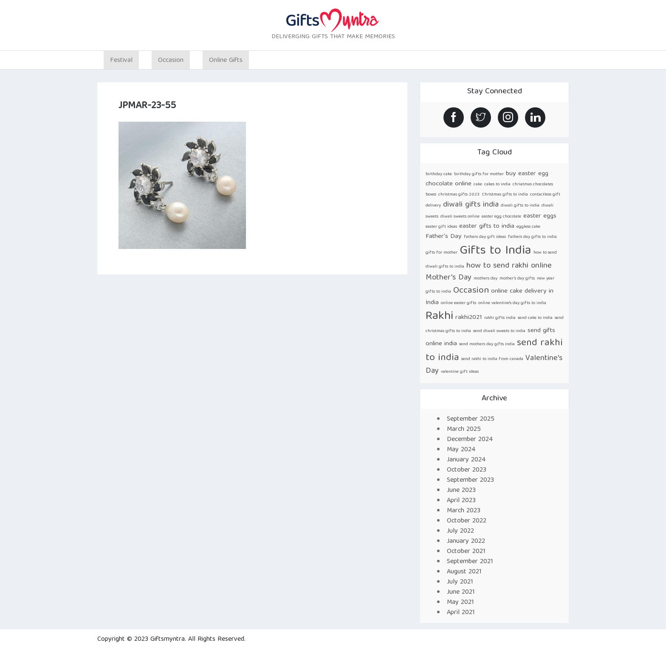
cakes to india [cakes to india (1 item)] (497, 184)
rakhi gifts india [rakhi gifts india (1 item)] (500, 318)
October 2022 (466, 521)
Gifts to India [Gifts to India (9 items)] (495, 251)
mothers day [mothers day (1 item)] (485, 278)
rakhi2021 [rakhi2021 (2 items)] (468, 317)
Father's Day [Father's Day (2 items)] (444, 236)
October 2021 (466, 552)
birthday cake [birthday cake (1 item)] (439, 174)
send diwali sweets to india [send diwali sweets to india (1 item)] (499, 331)
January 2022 (466, 541)
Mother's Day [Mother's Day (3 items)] (448, 278)
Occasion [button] (170, 61)
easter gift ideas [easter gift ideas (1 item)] (441, 227)
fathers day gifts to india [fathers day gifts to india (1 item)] (532, 237)
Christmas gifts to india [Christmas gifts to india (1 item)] (505, 194)
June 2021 (461, 592)
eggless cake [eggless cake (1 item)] (528, 227)
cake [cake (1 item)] (478, 184)
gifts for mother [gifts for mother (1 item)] (441, 253)
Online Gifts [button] (226, 61)
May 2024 (461, 450)
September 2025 (470, 419)
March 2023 (463, 511)
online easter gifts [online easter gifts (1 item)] (458, 303)
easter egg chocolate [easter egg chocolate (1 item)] (501, 217)
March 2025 (464, 430)
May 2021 (460, 603)
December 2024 (470, 440)
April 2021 (461, 613)
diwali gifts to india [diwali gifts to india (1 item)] (520, 205)
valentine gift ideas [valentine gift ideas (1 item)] (460, 372)
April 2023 (461, 501)
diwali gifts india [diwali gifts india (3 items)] (471, 205)
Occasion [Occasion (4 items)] (471, 291)
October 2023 (466, 470)
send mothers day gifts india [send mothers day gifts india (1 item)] (487, 344)
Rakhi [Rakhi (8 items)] (439, 316)
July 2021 (460, 582)
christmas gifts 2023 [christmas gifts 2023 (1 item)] (459, 194)
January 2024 (466, 460)
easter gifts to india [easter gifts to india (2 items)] (486, 226)
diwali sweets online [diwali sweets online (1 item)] (460, 217)
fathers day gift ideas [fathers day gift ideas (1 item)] (485, 237)
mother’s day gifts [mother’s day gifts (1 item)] (517, 278)
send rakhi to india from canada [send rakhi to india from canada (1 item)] (492, 359)
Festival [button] (121, 61)
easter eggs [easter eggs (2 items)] (539, 216)
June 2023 (461, 491)
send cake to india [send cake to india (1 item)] (535, 318)
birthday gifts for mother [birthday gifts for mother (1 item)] (479, 174)
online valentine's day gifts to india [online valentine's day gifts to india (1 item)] (512, 303)
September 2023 (470, 480)
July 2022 (460, 531)
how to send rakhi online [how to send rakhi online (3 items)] (509, 266)
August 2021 (464, 572)
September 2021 (470, 562)
